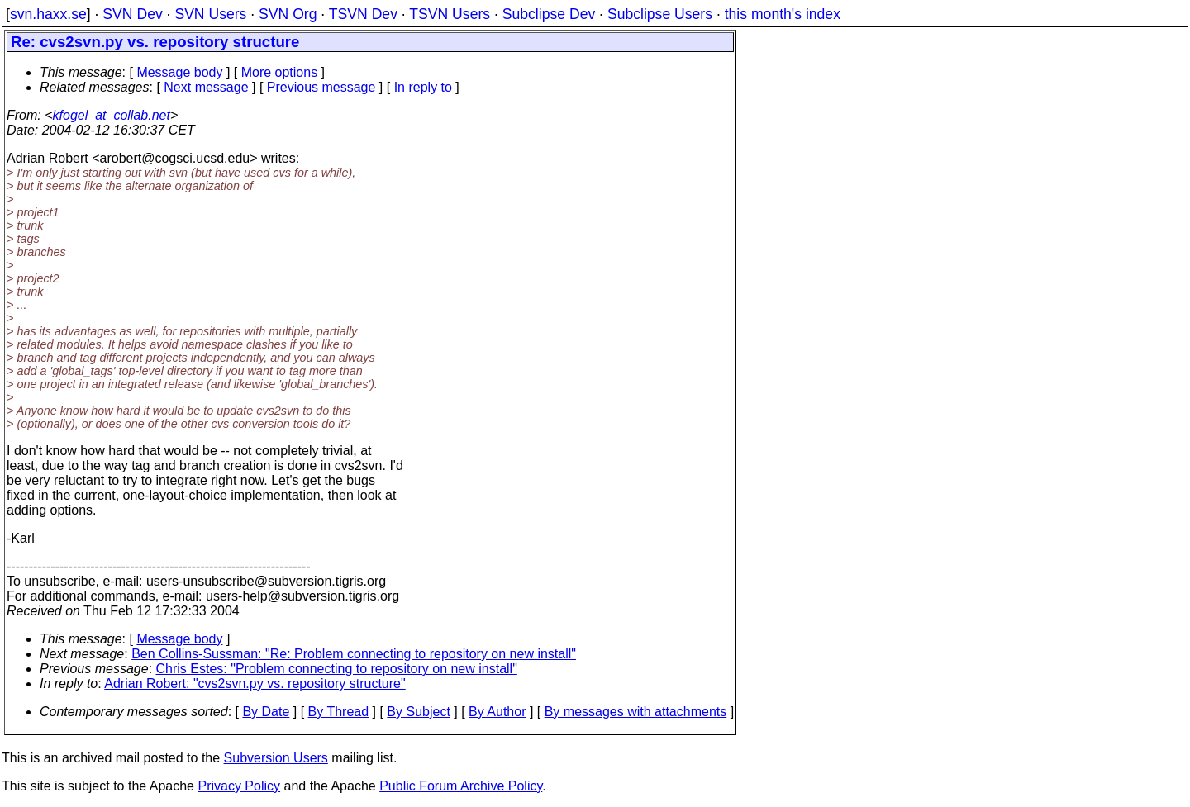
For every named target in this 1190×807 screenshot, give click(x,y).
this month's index (782, 14)
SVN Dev (132, 14)
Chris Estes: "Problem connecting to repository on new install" (336, 669)
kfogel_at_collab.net (111, 115)
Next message (206, 87)
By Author (497, 712)
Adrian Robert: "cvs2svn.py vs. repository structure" (254, 683)
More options (279, 72)
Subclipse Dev (548, 14)
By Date (265, 712)
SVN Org (288, 14)
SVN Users (210, 14)
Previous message (321, 87)
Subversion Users (276, 758)
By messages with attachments (636, 712)
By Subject (418, 712)
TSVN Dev (363, 14)
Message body (179, 72)
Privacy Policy (239, 786)
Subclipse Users (659, 14)
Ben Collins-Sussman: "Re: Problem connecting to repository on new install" (353, 654)
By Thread (338, 712)
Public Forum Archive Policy (460, 786)
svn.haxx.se (48, 14)
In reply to (423, 87)
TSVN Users (449, 14)
